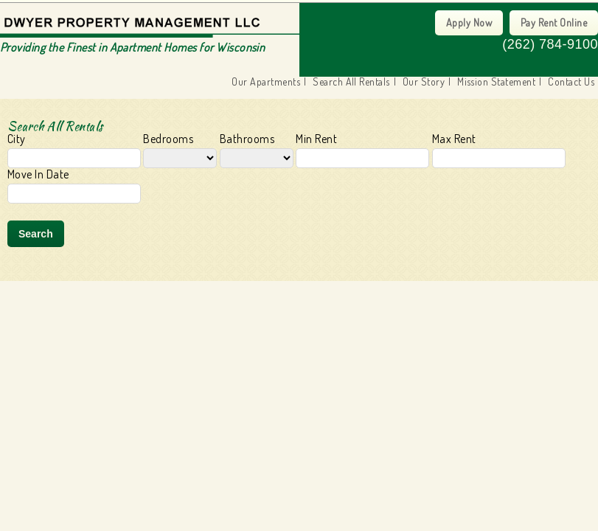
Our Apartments (266, 82)
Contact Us (571, 82)
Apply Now (469, 22)
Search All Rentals (351, 82)
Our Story (424, 82)
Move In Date (74, 186)
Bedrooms (180, 150)
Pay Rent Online (554, 22)
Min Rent (362, 150)
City (74, 150)
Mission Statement (496, 82)
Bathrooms (256, 150)
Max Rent (499, 150)
